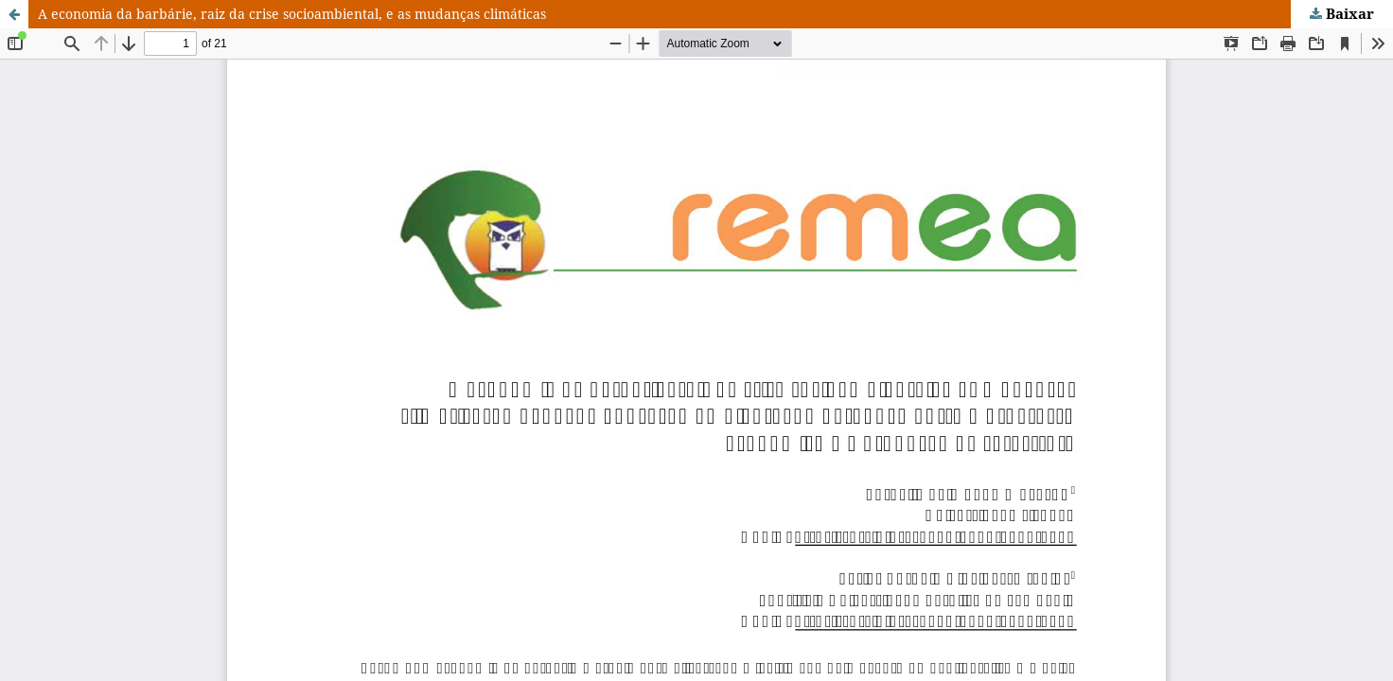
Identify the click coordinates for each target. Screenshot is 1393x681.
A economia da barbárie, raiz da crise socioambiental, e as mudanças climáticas (292, 14)
